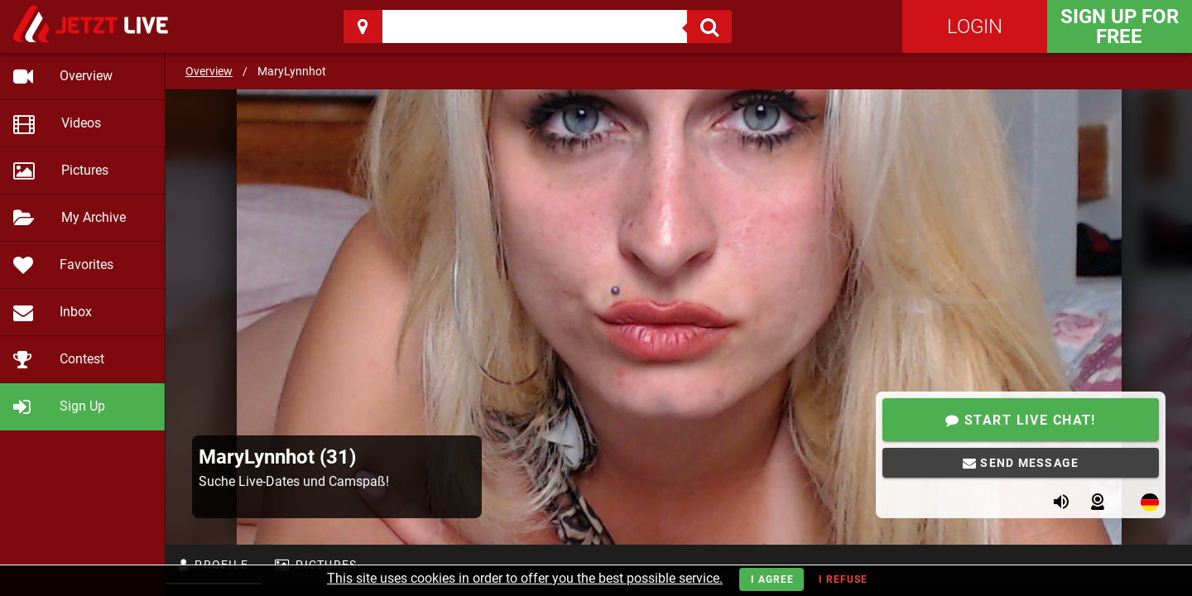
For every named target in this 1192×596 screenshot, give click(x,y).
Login (974, 26)
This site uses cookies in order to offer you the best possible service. (525, 578)
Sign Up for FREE (1119, 26)
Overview (209, 71)
